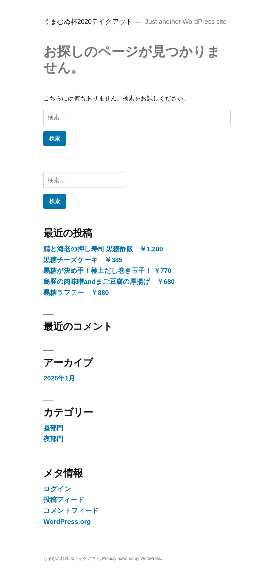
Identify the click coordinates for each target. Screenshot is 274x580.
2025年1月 (59, 378)
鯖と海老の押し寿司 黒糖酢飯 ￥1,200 (103, 249)
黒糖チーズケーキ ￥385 (82, 260)
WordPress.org (67, 521)
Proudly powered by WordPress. (132, 558)
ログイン (57, 489)
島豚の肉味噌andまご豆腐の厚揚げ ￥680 (108, 281)
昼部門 (53, 428)
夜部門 (53, 438)
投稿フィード (63, 499)
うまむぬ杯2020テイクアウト (87, 21)
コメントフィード (71, 510)
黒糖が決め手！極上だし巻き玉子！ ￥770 (107, 270)
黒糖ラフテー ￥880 (76, 292)
